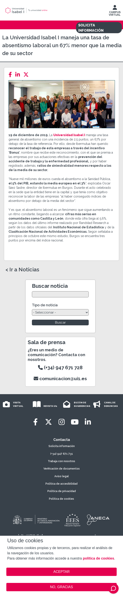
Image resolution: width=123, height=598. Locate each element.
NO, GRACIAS (61, 587)
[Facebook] (11, 74)
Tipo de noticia (45, 305)
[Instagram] (62, 422)
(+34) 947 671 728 (60, 367)
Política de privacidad (61, 491)
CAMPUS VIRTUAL (115, 11)
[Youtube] (75, 422)
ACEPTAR (61, 571)
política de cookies (98, 558)
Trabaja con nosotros (61, 461)
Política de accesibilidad (61, 483)
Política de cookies (61, 498)
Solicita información (62, 446)
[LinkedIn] (19, 74)
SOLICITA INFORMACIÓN (91, 28)
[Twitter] (27, 74)
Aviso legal (61, 476)
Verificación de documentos (61, 468)
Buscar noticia (50, 286)
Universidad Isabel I (69, 135)
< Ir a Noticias (22, 269)
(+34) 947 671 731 (61, 453)
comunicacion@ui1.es (60, 378)
